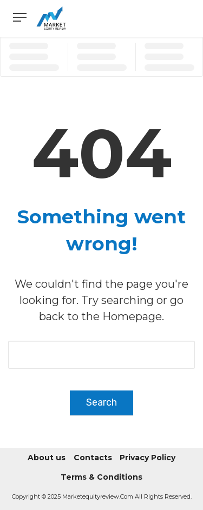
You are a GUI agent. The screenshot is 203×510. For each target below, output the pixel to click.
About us (47, 457)
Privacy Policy (147, 457)
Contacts (93, 457)
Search (101, 402)
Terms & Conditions (101, 477)
